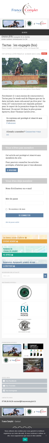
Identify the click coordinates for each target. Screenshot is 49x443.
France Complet (7, 48)
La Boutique (9, 266)
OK (25, 439)
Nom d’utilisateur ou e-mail (19, 188)
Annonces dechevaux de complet (10, 249)
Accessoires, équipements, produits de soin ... (20, 262)
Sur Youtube (9, 386)
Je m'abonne (12, 170)
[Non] (46, 435)
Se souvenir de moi (17, 209)
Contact (18, 421)
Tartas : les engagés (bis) (31, 48)
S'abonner (11, 123)
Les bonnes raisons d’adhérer (15, 237)
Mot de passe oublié (12, 222)
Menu (24, 32)
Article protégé (17, 48)
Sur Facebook (9, 381)
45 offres (8, 254)
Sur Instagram (10, 391)
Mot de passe (12, 198)
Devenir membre (10, 241)
